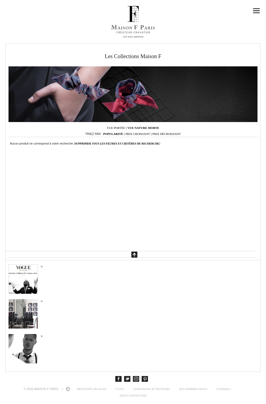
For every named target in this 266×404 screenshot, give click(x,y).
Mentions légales (91, 389)
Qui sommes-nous (193, 389)
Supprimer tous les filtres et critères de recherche (117, 143)
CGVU (120, 389)
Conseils (223, 389)
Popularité (113, 133)
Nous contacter (133, 395)
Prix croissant (137, 133)
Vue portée (116, 127)
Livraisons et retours (151, 389)
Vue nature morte (143, 127)
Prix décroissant (166, 133)
